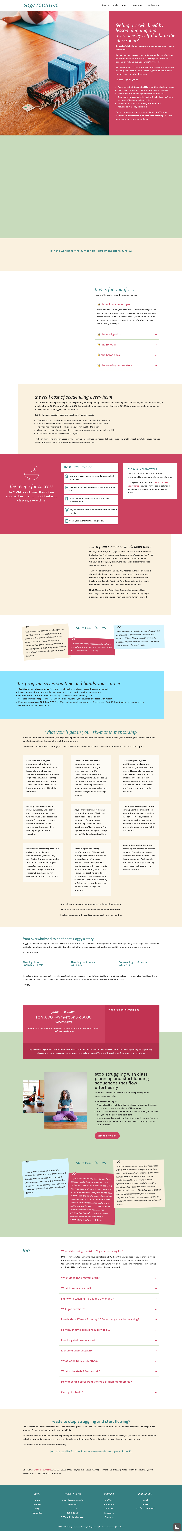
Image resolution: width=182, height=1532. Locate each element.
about (104, 6)
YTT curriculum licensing (73, 1517)
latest (124, 6)
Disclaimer (111, 1527)
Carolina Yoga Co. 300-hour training (109, 702)
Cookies (102, 1527)
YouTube (109, 1500)
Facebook (109, 1513)
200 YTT (73, 1508)
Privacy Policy (86, 1527)
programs (137, 6)
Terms (95, 1527)
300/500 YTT (73, 1513)
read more (68, 1031)
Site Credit (120, 1527)
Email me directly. (42, 1469)
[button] (177, 1527)
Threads (109, 1508)
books (116, 6)
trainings (152, 6)
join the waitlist (107, 1135)
